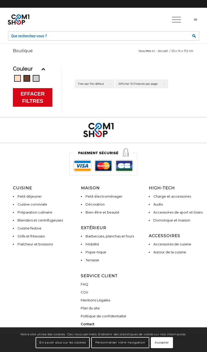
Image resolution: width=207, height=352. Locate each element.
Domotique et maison (171, 220)
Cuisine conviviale (32, 204)
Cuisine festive (30, 228)
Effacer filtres (33, 97)
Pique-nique (96, 252)
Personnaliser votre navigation (120, 342)
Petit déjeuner (30, 196)
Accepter (162, 342)
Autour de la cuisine (169, 252)
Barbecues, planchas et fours (110, 236)
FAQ (84, 284)
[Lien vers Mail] (195, 19)
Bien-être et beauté (102, 212)
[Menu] (174, 19)
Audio (158, 204)
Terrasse (92, 260)
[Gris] (36, 78)
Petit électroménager (104, 196)
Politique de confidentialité (103, 316)
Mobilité (92, 244)
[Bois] (26, 78)
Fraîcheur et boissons (35, 244)
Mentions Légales (95, 300)
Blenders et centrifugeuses (40, 220)
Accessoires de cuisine (172, 244)
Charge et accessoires (172, 196)
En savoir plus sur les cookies (62, 342)
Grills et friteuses (31, 236)
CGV (84, 292)
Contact (87, 324)
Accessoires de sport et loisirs (178, 212)
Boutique (23, 50)
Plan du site (90, 308)
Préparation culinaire (35, 212)
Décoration (95, 204)
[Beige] (17, 78)
